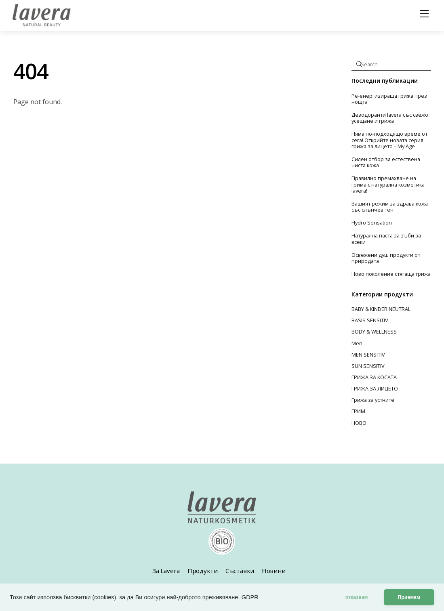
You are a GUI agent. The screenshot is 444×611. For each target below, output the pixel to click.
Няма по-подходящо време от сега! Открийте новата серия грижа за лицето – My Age (389, 140)
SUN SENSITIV (368, 366)
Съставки (239, 571)
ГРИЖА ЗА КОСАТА (374, 377)
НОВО (358, 422)
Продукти (202, 571)
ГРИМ (358, 411)
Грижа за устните (372, 399)
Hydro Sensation (371, 223)
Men (356, 343)
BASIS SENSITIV (369, 320)
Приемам (409, 597)
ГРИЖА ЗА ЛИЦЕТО (374, 388)
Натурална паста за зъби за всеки (386, 239)
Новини (274, 571)
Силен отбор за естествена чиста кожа (385, 162)
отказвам (356, 597)
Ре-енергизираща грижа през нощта (389, 99)
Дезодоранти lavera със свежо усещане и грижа (389, 118)
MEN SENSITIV (368, 354)
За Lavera (166, 571)
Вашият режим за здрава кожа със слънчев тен (389, 207)
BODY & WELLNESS (374, 331)
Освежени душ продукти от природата (385, 258)
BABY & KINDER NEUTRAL (380, 309)
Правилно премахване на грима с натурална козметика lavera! (388, 184)
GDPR (250, 597)
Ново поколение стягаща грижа (391, 274)
